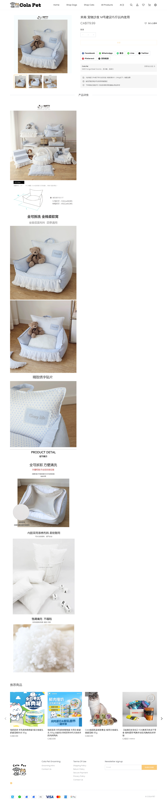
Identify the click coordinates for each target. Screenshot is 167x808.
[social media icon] (11, 783)
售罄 (118, 42)
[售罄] (27, 714)
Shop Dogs (71, 5)
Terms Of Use (79, 761)
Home (56, 5)
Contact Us (46, 769)
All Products (107, 5)
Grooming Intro (48, 765)
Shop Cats (89, 5)
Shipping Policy (79, 765)
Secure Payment (80, 772)
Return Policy (79, 769)
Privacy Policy (79, 776)
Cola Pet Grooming (51, 761)
